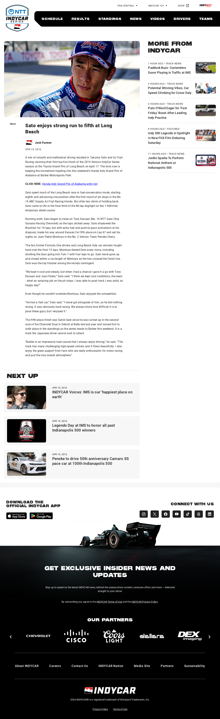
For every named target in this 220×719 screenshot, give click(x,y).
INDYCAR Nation (110, 666)
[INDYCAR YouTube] (177, 514)
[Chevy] (38, 636)
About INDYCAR (27, 666)
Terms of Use (120, 709)
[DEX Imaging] (190, 636)
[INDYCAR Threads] (199, 514)
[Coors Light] (114, 636)
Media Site (142, 666)
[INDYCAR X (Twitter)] (155, 514)
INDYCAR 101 (156, 5)
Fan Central (126, 5)
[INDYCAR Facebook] (166, 514)
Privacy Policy (100, 709)
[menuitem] (52, 19)
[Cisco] (76, 636)
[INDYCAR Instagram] (144, 514)
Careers (55, 666)
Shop (183, 5)
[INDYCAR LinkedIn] (210, 514)
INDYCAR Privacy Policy (144, 601)
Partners (167, 666)
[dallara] (152, 636)
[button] (10, 637)
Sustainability (194, 666)
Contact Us (80, 666)
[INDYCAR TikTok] (188, 514)
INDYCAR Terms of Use (109, 601)
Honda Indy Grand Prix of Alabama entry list (69, 184)
